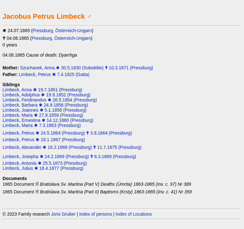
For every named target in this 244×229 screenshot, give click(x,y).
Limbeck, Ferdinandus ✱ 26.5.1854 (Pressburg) (50, 99)
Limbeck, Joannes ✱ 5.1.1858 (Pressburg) (44, 110)
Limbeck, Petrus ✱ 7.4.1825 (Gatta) (54, 74)
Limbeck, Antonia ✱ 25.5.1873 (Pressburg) (45, 163)
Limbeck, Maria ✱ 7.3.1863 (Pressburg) (42, 125)
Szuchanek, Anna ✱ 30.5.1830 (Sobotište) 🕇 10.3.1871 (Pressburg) (86, 67)
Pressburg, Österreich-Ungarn (62, 30)
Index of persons (95, 214)
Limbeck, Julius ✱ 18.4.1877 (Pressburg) (43, 168)
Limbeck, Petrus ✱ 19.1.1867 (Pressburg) (44, 139)
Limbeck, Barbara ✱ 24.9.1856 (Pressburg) (45, 105)
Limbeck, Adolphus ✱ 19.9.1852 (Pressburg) (47, 94)
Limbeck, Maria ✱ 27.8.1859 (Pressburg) (43, 115)
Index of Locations (134, 214)
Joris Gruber (63, 214)
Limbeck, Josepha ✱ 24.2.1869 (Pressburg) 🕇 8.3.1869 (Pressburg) (69, 156)
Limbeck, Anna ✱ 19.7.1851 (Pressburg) (42, 89)
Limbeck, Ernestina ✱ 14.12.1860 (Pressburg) (48, 120)
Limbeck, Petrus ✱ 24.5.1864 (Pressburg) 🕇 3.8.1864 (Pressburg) (67, 132)
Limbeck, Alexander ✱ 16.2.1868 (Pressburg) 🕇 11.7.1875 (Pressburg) (72, 147)
